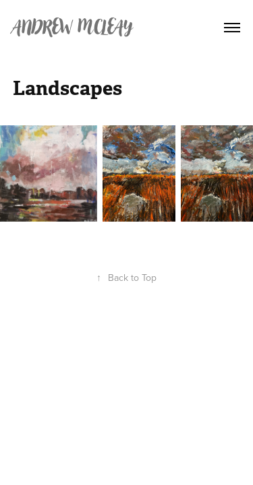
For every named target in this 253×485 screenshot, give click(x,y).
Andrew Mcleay (73, 27)
